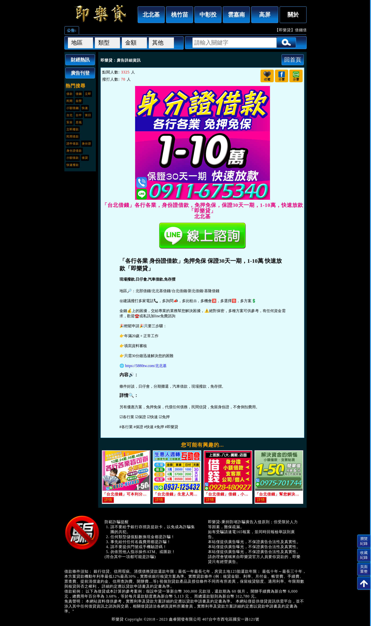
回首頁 (292, 59)
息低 (79, 122)
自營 (79, 101)
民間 (69, 101)
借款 (69, 93)
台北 (69, 115)
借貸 (85, 157)
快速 (85, 108)
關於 (293, 14)
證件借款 (72, 143)
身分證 (86, 143)
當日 (88, 115)
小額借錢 (72, 108)
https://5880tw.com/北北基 (146, 366)
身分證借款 (74, 150)
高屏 (264, 14)
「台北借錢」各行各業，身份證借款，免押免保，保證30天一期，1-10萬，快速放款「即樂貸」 (99, 13)
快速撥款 (72, 165)
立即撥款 (72, 129)
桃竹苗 (179, 14)
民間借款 (72, 136)
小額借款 (72, 157)
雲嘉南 (236, 14)
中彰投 (207, 14)
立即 (88, 93)
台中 (79, 115)
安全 (69, 122)
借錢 (79, 93)
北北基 (151, 14)
